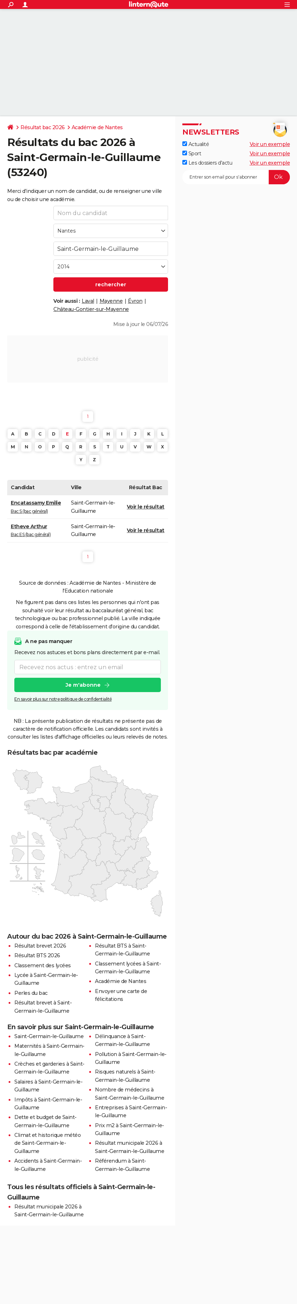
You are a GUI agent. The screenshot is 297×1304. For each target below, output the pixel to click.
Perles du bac (31, 993)
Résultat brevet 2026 (40, 946)
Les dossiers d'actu (207, 163)
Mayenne (111, 301)
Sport (191, 153)
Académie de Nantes (97, 127)
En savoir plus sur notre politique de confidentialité (63, 699)
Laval (88, 301)
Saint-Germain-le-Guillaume (48, 1036)
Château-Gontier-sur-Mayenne (91, 309)
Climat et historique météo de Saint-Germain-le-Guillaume (47, 1143)
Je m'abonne (83, 685)
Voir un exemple (270, 144)
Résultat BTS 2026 (37, 955)
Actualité (195, 144)
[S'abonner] (236, 177)
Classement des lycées (42, 965)
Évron (135, 301)
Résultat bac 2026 (42, 127)
